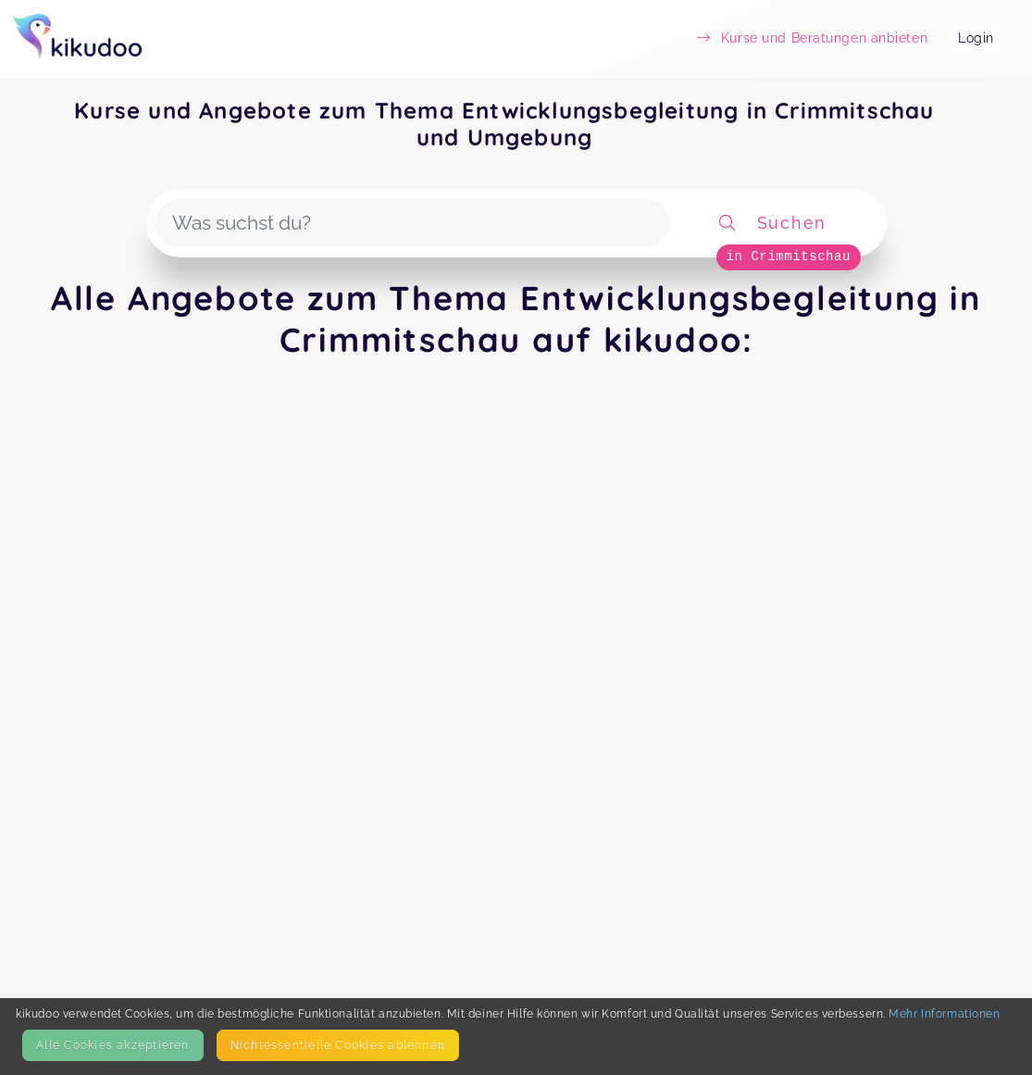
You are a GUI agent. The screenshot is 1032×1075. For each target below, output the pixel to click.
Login (976, 38)
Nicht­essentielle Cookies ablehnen (337, 1045)
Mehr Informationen (944, 1013)
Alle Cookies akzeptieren (112, 1045)
